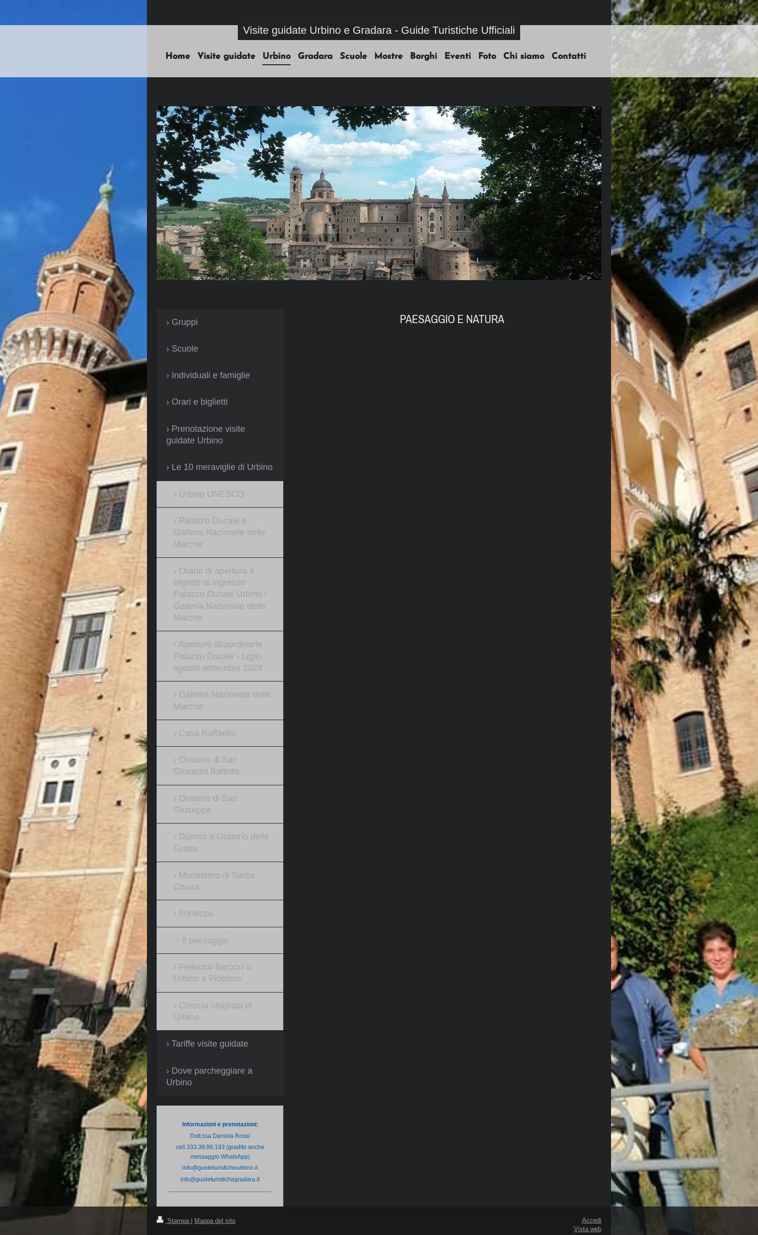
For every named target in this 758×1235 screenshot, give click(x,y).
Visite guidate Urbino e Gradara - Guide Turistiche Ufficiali (379, 30)
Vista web (587, 1229)
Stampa (174, 1220)
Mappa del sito (214, 1220)
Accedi (591, 1220)
